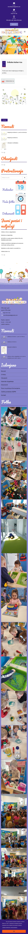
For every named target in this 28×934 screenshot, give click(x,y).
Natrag (4, 120)
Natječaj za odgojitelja (6, 235)
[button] (9, 927)
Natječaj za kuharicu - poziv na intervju (17, 132)
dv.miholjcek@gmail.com (14, 6)
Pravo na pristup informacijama (10, 388)
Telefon (14, 11)
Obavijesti (4, 378)
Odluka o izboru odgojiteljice (8, 232)
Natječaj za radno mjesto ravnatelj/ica (10, 248)
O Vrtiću (3, 374)
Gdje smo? (14, 24)
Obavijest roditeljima (12, 142)
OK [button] (14, 931)
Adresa (14, 18)
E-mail (14, 5)
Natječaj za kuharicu (12, 137)
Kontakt (3, 395)
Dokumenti (4, 385)
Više (2, 152)
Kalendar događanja (7, 381)
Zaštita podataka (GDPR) (8, 391)
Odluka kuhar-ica (14, 62)
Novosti (3, 371)
